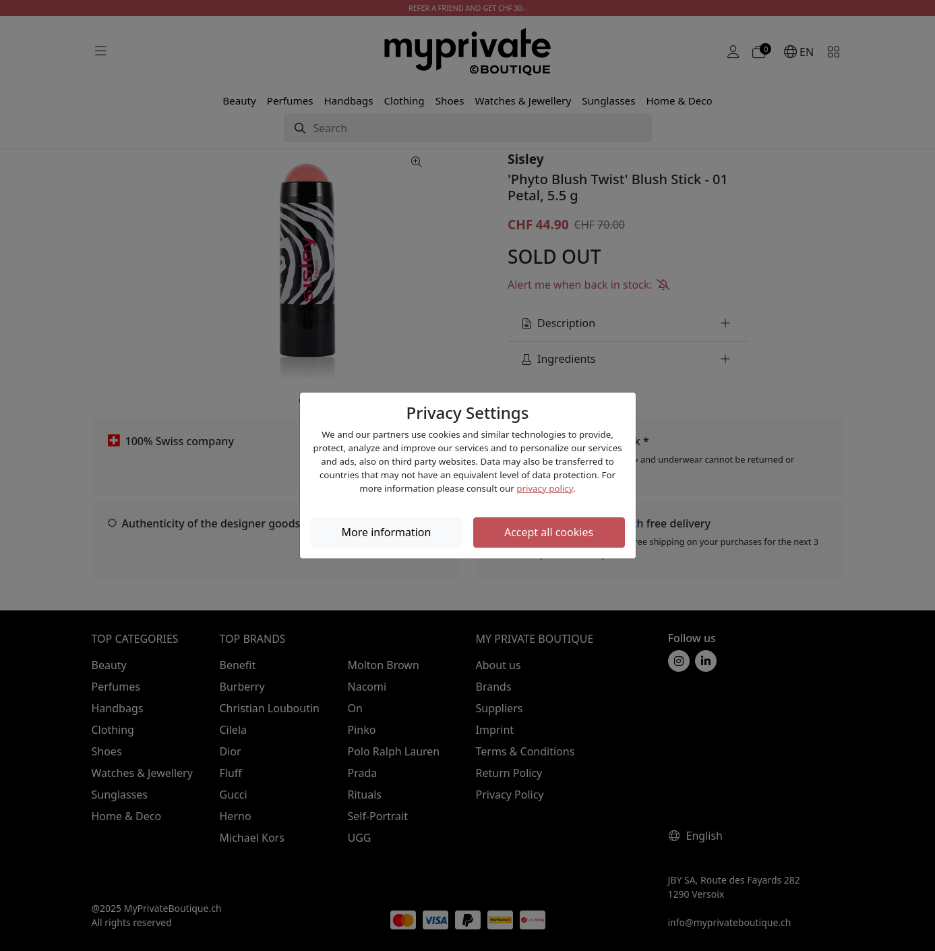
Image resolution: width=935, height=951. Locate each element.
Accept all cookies (548, 532)
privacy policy (544, 488)
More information (386, 532)
